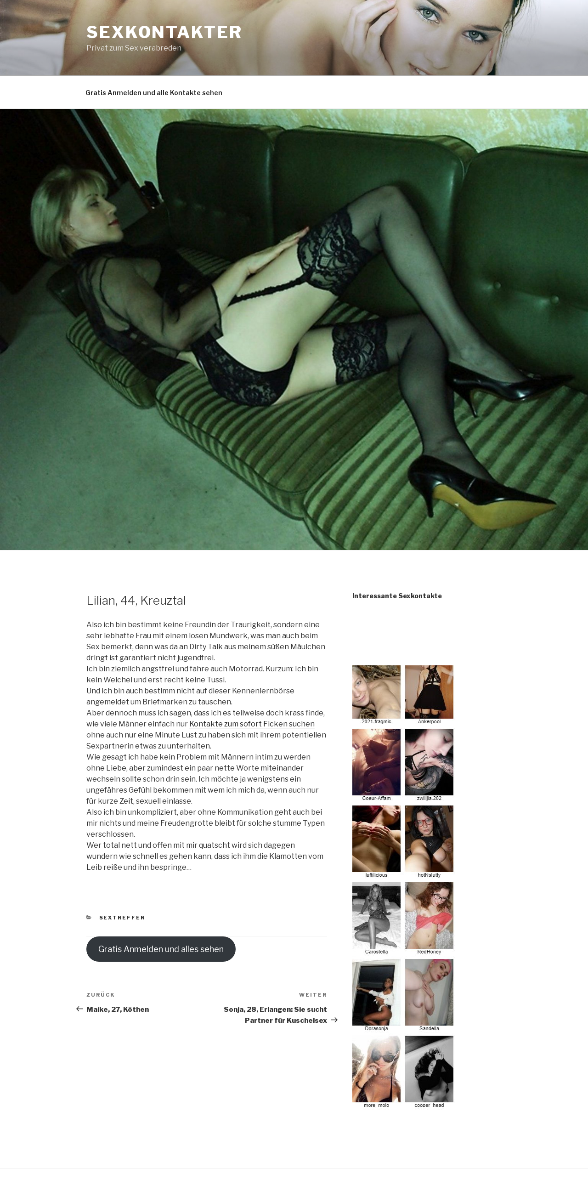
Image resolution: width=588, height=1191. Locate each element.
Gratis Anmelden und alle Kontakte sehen (153, 92)
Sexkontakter (164, 32)
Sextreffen (122, 917)
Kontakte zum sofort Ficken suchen (252, 724)
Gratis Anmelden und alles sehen (161, 949)
